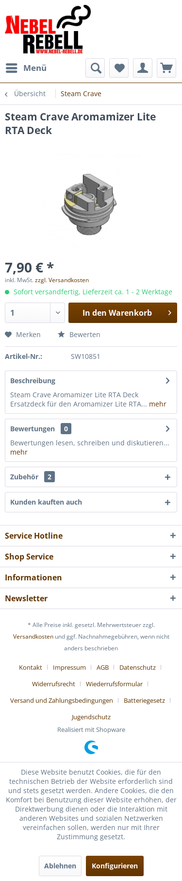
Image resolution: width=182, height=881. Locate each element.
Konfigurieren (115, 865)
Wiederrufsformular (114, 683)
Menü (26, 66)
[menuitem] (25, 68)
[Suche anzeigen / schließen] (95, 68)
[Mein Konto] (142, 68)
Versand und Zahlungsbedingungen (61, 700)
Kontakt (30, 667)
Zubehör (32, 476)
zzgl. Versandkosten (62, 280)
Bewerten (79, 334)
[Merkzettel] (119, 68)
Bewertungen (32, 428)
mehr (156, 403)
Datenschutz (137, 667)
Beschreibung (32, 380)
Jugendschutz (91, 716)
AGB (103, 667)
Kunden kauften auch (46, 502)
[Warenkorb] (166, 68)
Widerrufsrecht (53, 683)
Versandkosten (33, 636)
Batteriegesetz (144, 700)
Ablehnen (60, 865)
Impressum (69, 667)
